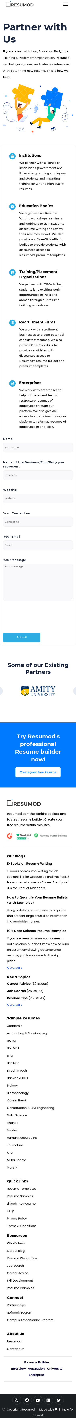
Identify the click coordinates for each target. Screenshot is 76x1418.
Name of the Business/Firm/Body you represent (33, 464)
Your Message (14, 560)
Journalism (15, 1145)
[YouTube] (38, 1400)
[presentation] (33, 617)
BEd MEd (13, 1048)
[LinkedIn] (48, 1400)
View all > (15, 968)
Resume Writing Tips (22, 1258)
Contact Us (15, 1349)
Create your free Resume (38, 772)
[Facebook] (27, 1400)
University (54, 1368)
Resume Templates (21, 1188)
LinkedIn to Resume (21, 1203)
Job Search (15, 1265)
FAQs (10, 1211)
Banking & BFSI (17, 1078)
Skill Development (20, 1280)
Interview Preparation (28, 1368)
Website (10, 490)
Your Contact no (16, 513)
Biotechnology (17, 1093)
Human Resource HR (22, 1137)
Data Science (17, 1115)
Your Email (11, 536)
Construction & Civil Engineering (30, 1108)
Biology (12, 1085)
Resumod (14, 1341)
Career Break (16, 1100)
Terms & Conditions (21, 1226)
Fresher (12, 1130)
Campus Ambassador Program (30, 1320)
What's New (16, 1243)
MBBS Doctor (16, 1160)
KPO (10, 1152)
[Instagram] (16, 1400)
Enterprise (37, 1375)
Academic (14, 1026)
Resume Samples (20, 1196)
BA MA (11, 1041)
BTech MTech (17, 1070)
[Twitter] (59, 1400)
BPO (10, 1055)
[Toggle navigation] (66, 4)
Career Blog (16, 1251)
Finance (12, 1123)
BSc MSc (13, 1063)
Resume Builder (36, 1362)
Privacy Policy (17, 1218)
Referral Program (19, 1312)
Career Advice (17, 1273)
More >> (12, 1167)
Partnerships (16, 1305)
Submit (22, 637)
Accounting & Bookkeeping (27, 1033)
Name (7, 439)
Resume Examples (20, 1288)
